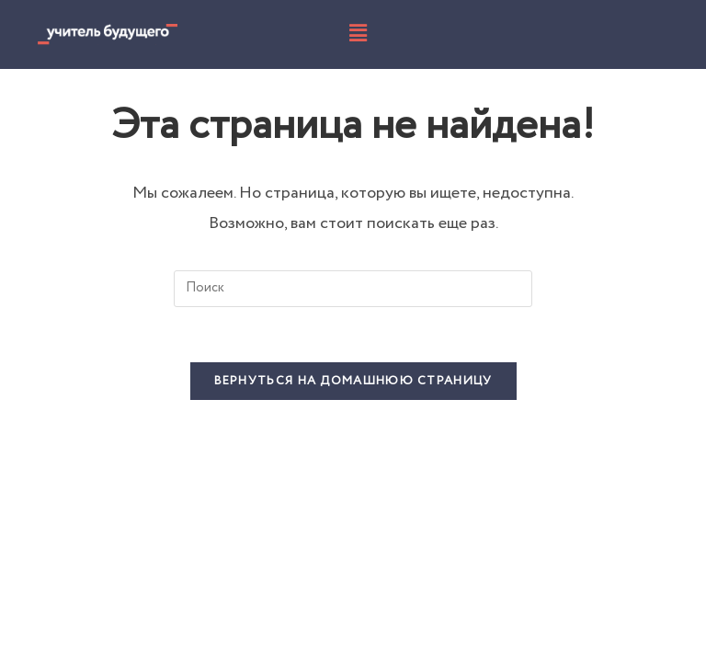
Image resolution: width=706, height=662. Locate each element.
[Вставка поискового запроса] (353, 288)
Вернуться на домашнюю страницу (353, 381)
